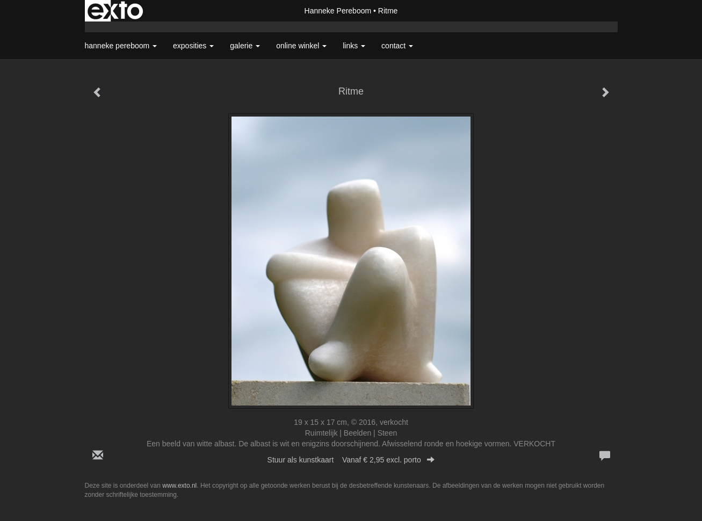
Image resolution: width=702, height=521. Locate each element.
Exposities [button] (193, 45)
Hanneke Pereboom (338, 10)
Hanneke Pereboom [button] (121, 45)
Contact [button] (397, 45)
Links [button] (354, 45)
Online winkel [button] (301, 45)
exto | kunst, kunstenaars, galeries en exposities (115, 10)
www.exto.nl (179, 485)
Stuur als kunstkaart (351, 459)
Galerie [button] (245, 45)
